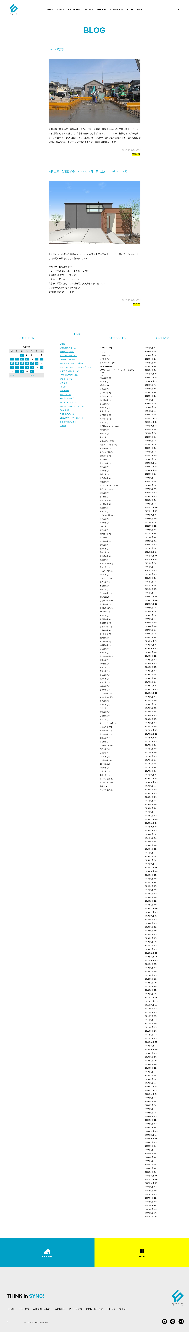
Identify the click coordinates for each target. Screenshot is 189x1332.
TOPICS (60, 9)
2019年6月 (149, 663)
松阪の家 (103, 434)
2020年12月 (149, 597)
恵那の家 (103, 508)
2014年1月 (149, 905)
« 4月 (12, 375)
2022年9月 (149, 519)
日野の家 (103, 708)
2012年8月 (149, 968)
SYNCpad (103, 348)
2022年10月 (149, 515)
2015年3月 (149, 853)
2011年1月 (149, 1038)
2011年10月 (149, 1005)
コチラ (52, 288)
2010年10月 (149, 1049)
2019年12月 (149, 641)
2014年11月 (149, 868)
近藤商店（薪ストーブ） (70, 371)
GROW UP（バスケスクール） (72, 418)
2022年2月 (149, 545)
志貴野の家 (104, 456)
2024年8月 (149, 433)
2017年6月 (149, 752)
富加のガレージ (106, 441)
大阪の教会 (104, 378)
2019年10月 (149, 648)
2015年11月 (149, 823)
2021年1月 (149, 593)
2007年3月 (149, 1209)
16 (27, 363)
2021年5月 (149, 578)
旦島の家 (103, 686)
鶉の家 (102, 538)
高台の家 (103, 719)
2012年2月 (149, 990)
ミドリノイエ (105, 779)
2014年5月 (149, 890)
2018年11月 (149, 689)
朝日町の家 (104, 478)
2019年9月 (149, 652)
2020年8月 (149, 611)
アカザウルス (105, 790)
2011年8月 (149, 1012)
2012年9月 (149, 964)
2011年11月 (149, 1001)
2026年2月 (149, 366)
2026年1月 (149, 370)
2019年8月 (149, 656)
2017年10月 (149, 738)
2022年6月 (149, 530)
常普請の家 (104, 641)
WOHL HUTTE (66, 379)
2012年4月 (149, 983)
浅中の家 (103, 575)
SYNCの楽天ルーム (68, 348)
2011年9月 (149, 1009)
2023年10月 (149, 470)
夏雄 (101, 786)
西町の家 (103, 749)
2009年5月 (149, 1113)
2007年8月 (149, 1191)
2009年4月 (149, 1116)
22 (22, 367)
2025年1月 (149, 415)
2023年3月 (149, 496)
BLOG (130, 9)
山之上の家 (104, 463)
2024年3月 (149, 452)
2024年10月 (149, 426)
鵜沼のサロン (105, 489)
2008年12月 (149, 1131)
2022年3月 (149, 541)
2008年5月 (149, 1157)
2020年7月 (149, 615)
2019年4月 (149, 671)
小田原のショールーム (108, 426)
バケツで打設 (56, 49)
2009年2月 (149, 1124)
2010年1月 (149, 1083)
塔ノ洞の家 (104, 634)
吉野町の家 (104, 734)
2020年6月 (149, 619)
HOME (50, 9)
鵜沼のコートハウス (107, 486)
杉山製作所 (64, 391)
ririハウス (103, 764)
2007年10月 (149, 1183)
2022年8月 (149, 522)
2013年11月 (149, 912)
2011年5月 (149, 1023)
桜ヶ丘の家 (104, 393)
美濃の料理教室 (106, 564)
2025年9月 (149, 385)
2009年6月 (149, 1109)
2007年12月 (149, 1176)
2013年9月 (149, 920)
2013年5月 (149, 934)
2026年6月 (149, 351)
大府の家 (103, 411)
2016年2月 (149, 812)
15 (22, 363)
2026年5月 (149, 355)
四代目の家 (104, 630)
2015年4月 (149, 849)
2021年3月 (149, 585)
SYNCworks (104, 366)
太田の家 (103, 675)
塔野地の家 (104, 604)
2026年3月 (149, 363)
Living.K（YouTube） (68, 359)
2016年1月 (149, 816)
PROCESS (101, 9)
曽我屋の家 (104, 645)
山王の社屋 (104, 500)
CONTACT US (116, 9)
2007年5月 (149, 1202)
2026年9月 (149, 348)
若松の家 (103, 467)
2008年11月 (149, 1135)
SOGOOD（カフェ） (68, 356)
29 (22, 371)
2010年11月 (149, 1046)
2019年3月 (149, 675)
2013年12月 (149, 908)
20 (12, 367)
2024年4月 (149, 448)
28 (17, 371)
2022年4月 (149, 537)
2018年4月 (149, 715)
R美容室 (103, 385)
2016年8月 (149, 790)
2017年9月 (149, 741)
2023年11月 (149, 467)
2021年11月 (149, 556)
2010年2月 (149, 1079)
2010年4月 (149, 1072)
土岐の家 (103, 474)
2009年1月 (149, 1127)
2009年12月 (149, 1087)
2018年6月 (149, 708)
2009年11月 (149, 1090)
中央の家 (103, 497)
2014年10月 (149, 871)
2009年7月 (149, 1105)
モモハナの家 (105, 452)
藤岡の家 (103, 389)
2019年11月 (149, 645)
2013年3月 (149, 942)
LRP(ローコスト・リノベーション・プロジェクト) (117, 371)
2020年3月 (149, 630)
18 (37, 363)
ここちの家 (104, 693)
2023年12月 (149, 463)
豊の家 (102, 460)
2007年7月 (149, 1194)
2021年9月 (149, 563)
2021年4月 (149, 582)
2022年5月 (149, 533)
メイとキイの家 (106, 697)
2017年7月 (149, 749)
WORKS (89, 9)
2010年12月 (149, 1042)
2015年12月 (149, 819)
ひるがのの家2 (105, 515)
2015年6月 (149, 842)
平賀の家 (103, 679)
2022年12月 (149, 507)
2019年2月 (149, 678)
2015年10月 (149, 827)
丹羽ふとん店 (65, 395)
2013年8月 (149, 923)
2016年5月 (149, 801)
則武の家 (103, 638)
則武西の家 (104, 534)
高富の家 (103, 545)
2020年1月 (149, 637)
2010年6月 (149, 1064)
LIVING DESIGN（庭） (69, 375)
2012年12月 (149, 953)
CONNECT (64, 410)
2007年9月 (149, 1187)
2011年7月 (149, 1016)
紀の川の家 (104, 400)
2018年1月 (149, 726)
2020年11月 (149, 600)
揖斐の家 (103, 660)
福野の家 (103, 530)
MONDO (63, 383)
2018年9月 (149, 697)
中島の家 (103, 437)
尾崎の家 (103, 664)
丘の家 (102, 753)
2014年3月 (149, 897)
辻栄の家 (103, 757)
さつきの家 (104, 593)
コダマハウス (105, 578)
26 (42, 367)
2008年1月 (149, 1172)
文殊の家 (103, 775)
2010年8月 (149, 1057)
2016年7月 (149, 793)
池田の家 (103, 616)
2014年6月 (149, 886)
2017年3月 (149, 764)
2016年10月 (149, 782)
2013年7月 (149, 927)
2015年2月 (149, 856)
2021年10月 (149, 559)
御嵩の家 (103, 567)
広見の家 (103, 742)
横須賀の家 (104, 619)
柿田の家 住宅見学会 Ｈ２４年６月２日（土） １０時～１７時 (88, 171)
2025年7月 (149, 392)
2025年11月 (149, 378)
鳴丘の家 (103, 667)
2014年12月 (149, 864)
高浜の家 (103, 430)
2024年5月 (149, 444)
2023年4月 (149, 493)
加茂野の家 (104, 731)
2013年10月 (149, 916)
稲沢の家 (103, 682)
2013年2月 (149, 945)
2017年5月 (149, 756)
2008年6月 (149, 1153)
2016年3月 (149, 808)
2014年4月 (149, 894)
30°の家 (103, 597)
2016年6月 (149, 797)
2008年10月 (149, 1139)
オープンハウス (106, 363)
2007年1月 (149, 1217)
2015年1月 (149, 860)
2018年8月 (149, 700)
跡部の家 (103, 716)
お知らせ (103, 355)
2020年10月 (149, 604)
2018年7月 (149, 704)
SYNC (62, 344)
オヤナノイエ (105, 783)
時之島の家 (104, 541)
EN (178, 9)
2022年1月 (149, 548)
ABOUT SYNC (74, 9)
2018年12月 (149, 686)
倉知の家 (103, 589)
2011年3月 (149, 1031)
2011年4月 (149, 1027)
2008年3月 (149, 1165)
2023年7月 (149, 481)
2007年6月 (149, 1198)
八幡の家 (103, 526)
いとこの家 (104, 727)
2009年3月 (149, 1120)
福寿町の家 (104, 556)
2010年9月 (149, 1053)
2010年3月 (149, 1075)
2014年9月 (149, 875)
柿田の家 (53, 267)
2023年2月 (149, 500)
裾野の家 (103, 560)
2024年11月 (149, 422)
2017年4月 (149, 760)
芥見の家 (103, 771)
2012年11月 (149, 957)
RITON (62, 387)
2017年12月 (149, 730)
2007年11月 (149, 1179)
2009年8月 (149, 1101)
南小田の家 (104, 448)
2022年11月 (149, 511)
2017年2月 (149, 767)
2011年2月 (149, 1035)
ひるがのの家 (105, 601)
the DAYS (103, 612)
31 (32, 371)
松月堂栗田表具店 (67, 398)
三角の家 (103, 768)
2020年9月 (149, 608)
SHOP (139, 9)
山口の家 (103, 404)
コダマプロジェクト (68, 422)
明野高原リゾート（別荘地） (72, 363)
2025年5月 (149, 400)
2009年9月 (149, 1098)
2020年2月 (149, 634)
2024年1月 (149, 459)
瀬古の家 (103, 712)
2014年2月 (149, 901)
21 (17, 367)
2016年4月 (149, 804)
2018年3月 (149, 719)
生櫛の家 (103, 523)
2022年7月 (149, 526)
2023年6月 (149, 485)
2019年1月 (149, 682)
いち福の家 (104, 504)
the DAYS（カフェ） (68, 402)
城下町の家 (104, 419)
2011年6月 (149, 1020)
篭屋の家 (103, 471)
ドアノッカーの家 (106, 723)
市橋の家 (103, 552)
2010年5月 (149, 1068)
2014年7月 (149, 882)
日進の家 (103, 422)
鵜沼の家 (103, 582)
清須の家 (103, 549)
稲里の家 (103, 511)
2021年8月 (149, 567)
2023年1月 (149, 504)
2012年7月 (149, 972)
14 (17, 363)
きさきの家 (104, 627)
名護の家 (103, 408)
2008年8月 (149, 1146)
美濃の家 (103, 482)
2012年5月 (149, 979)
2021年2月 (149, 589)
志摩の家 (103, 690)
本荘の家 (103, 586)
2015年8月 (149, 834)
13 (12, 363)
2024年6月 (149, 441)
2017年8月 (149, 745)
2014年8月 (149, 879)
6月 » (32, 375)
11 (37, 359)
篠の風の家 (104, 415)
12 (42, 359)
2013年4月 (149, 938)
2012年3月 (149, 986)
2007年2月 (149, 1213)
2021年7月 (149, 570)
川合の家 (103, 519)
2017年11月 (149, 734)
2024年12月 (149, 418)
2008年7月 (149, 1150)
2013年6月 (149, 931)
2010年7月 (149, 1061)
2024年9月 (149, 429)
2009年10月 (149, 1094)
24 (32, 367)
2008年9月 (149, 1142)
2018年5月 (149, 712)
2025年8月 (149, 389)
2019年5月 (149, 667)
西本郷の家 (104, 760)
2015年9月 (149, 830)
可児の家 (103, 671)
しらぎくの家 (105, 571)
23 (27, 367)
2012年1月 (149, 994)
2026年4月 (149, 359)
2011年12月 (149, 998)
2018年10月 (149, 693)
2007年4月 (149, 1205)
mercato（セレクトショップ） (72, 406)
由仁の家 (103, 382)
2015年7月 (149, 838)
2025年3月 (149, 407)
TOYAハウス (104, 745)
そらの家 (103, 649)
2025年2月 (149, 411)
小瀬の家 (103, 493)
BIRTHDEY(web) (67, 414)
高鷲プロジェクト (106, 445)
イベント (103, 359)
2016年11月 (149, 778)
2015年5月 (149, 845)
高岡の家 (136, 154)
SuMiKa (63, 426)
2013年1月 (149, 949)
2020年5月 (149, 623)
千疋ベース (104, 396)
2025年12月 (149, 374)
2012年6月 (149, 975)
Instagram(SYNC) (67, 352)
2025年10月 (149, 381)
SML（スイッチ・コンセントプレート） (76, 367)
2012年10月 (149, 960)
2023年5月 (149, 489)
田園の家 (103, 738)
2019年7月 (149, 660)
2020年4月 (149, 626)
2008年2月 (149, 1168)
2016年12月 (149, 775)
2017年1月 (149, 771)
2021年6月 (149, 574)
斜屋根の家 (104, 623)
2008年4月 (149, 1161)
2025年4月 (149, 403)
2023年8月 (149, 478)
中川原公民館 (105, 608)
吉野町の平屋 (105, 656)
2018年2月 (149, 723)
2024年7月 (149, 437)
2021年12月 (149, 552)
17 (32, 363)
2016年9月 (149, 786)
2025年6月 (149, 396)
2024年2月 (149, 455)
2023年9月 (149, 474)
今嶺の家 (103, 653)
